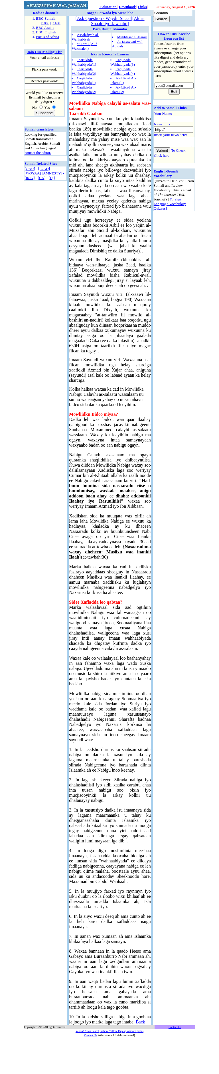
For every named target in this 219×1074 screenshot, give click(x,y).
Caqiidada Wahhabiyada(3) (120, 62)
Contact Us (90, 1071)
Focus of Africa (47, 37)
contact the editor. (38, 152)
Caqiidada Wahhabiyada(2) (84, 89)
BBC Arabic (45, 27)
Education (108, 7)
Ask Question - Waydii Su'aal (102, 18)
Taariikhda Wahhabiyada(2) (84, 71)
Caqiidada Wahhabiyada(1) (84, 80)
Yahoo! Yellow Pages (112, 1067)
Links (142, 7)
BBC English (46, 32)
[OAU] (30, 168)
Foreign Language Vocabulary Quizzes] (164, 194)
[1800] (46, 23)
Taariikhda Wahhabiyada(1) (84, 62)
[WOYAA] (33, 173)
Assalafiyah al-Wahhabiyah (85, 37)
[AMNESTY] (52, 173)
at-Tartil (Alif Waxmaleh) (84, 46)
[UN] (41, 178)
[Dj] (52, 178)
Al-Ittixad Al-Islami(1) (121, 80)
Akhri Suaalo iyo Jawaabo (115, 21)
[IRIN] (30, 178)
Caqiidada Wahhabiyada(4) (120, 71)
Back (87, 1057)
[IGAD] (44, 168)
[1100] (56, 23)
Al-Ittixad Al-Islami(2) (121, 89)
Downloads (127, 7)
